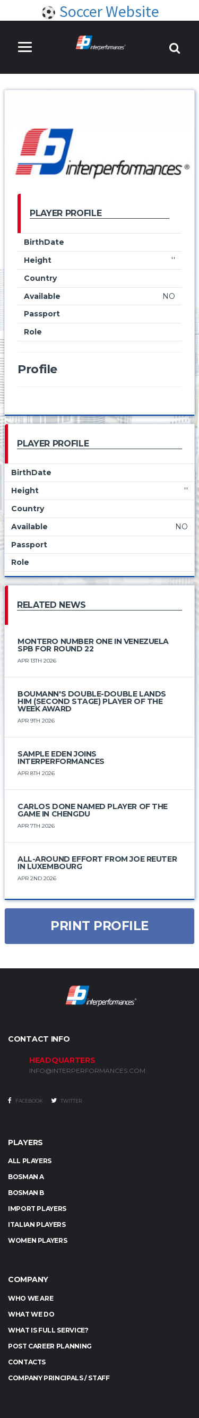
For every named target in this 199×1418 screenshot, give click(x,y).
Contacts (27, 1362)
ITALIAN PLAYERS (37, 1224)
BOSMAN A (26, 1177)
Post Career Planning (50, 1346)
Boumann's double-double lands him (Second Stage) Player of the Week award (92, 701)
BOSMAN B (26, 1193)
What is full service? (48, 1330)
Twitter (66, 1100)
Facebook (25, 1100)
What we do (31, 1314)
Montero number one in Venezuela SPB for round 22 (93, 645)
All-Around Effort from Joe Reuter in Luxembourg (97, 862)
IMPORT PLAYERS (37, 1209)
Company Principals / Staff (59, 1378)
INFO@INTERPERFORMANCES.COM (87, 1071)
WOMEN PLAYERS (37, 1240)
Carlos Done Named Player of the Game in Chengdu (93, 810)
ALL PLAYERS (29, 1161)
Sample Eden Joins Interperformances (61, 757)
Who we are (30, 1298)
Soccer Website (99, 11)
